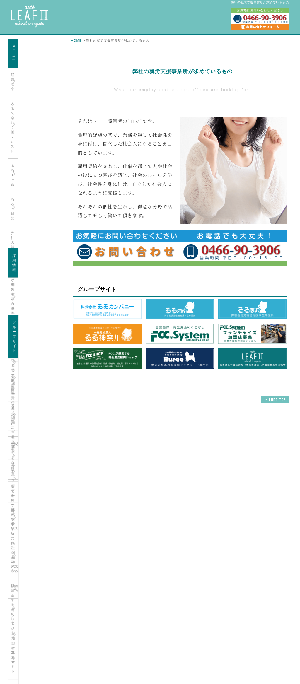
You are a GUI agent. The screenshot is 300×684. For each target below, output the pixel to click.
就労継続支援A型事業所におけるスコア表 (33, 217)
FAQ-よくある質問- (26, 200)
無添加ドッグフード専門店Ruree (32, 484)
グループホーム (23, 403)
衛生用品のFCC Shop (28, 433)
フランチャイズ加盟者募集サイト (34, 465)
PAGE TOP (274, 399)
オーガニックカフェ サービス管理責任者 (32, 304)
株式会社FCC (21, 418)
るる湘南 (18, 373)
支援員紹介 (19, 140)
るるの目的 (19, 106)
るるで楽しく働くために (30, 76)
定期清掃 (18, 170)
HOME (76, 40)
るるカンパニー (23, 358)
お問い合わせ (21, 185)
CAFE (15, 155)
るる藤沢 (18, 388)
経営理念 (18, 61)
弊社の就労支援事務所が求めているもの (34, 123)
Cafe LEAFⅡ (21, 448)
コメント (18, 249)
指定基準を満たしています (32, 234)
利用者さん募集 (23, 287)
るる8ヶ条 (19, 91)
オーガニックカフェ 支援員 (32, 321)
